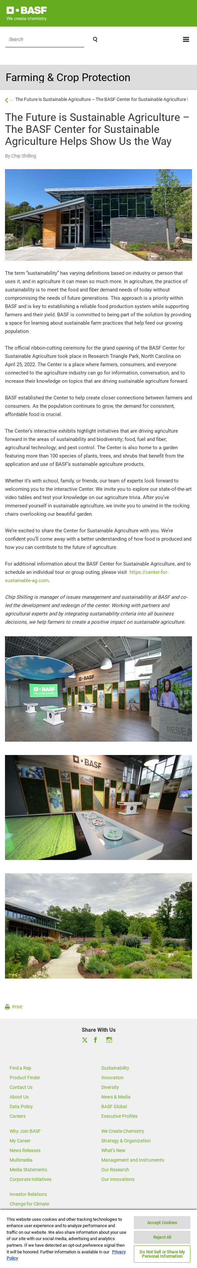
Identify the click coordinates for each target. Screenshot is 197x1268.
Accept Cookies (162, 1222)
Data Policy (21, 1106)
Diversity (110, 1087)
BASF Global (114, 1106)
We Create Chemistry (122, 1131)
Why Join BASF (25, 1131)
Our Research (115, 1169)
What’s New (113, 1150)
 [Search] (95, 40)
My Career (20, 1140)
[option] (98, 689)
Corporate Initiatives (30, 1179)
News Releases (25, 1150)
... (12, 98)
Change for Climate (29, 1204)
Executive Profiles (119, 1116)
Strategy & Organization (126, 1140)
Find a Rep (20, 1068)
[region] (98, 1238)
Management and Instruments (132, 1160)
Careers (18, 1116)
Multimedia (21, 1160)
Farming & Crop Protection (68, 77)
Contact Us (21, 1087)
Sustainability (115, 1068)
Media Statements (28, 1169)
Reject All (162, 1237)
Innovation (112, 1077)
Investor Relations (28, 1194)
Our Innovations (118, 1179)
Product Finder (25, 1077)
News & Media (116, 1097)
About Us (19, 1097)
